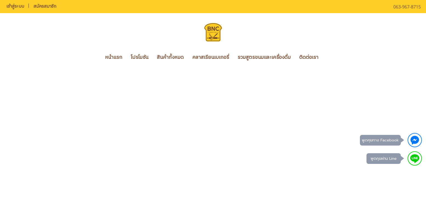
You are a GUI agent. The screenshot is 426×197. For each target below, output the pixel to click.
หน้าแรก (113, 57)
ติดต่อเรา (308, 57)
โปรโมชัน (139, 57)
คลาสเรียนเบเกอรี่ (210, 57)
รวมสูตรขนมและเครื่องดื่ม (264, 57)
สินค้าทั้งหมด (170, 57)
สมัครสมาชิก (44, 6)
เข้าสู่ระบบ (15, 6)
